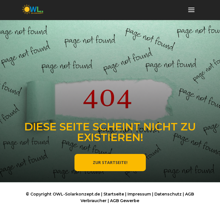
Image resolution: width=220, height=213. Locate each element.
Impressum (139, 194)
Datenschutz (168, 194)
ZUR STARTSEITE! (110, 162)
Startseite (113, 194)
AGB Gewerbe (124, 200)
